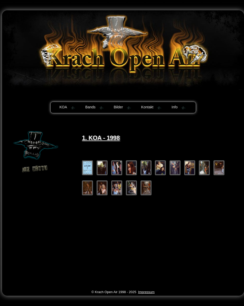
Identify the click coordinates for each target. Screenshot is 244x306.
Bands (90, 107)
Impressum (146, 292)
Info (174, 107)
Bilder (118, 107)
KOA (63, 107)
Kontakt (147, 107)
